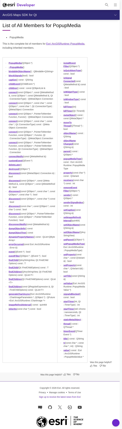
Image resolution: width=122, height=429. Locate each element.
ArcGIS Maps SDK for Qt (19, 15)
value (66, 350)
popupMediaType (72, 159)
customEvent (15, 160)
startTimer (68, 301)
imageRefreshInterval (20, 305)
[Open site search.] (106, 5)
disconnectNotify (17, 224)
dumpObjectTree (17, 232)
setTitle (67, 276)
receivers (68, 180)
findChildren (15, 272)
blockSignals (15, 75)
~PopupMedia (16, 67)
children (13, 88)
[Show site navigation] (115, 5)
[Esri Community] (40, 407)
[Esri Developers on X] (60, 407)
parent (66, 151)
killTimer (67, 107)
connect (13, 92)
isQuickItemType (72, 70)
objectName (69, 133)
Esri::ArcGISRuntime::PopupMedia (65, 43)
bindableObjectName (19, 71)
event (11, 252)
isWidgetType (70, 92)
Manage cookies (57, 392)
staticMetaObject (72, 319)
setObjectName (71, 225)
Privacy (42, 392)
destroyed (14, 169)
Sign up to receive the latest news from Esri (60, 397)
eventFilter (14, 256)
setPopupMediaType (73, 244)
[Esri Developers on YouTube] (79, 407)
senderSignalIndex (73, 202)
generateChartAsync (19, 294)
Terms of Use (74, 392)
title (65, 338)
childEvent (14, 84)
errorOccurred (16, 244)
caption (12, 80)
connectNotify (16, 156)
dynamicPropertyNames (21, 237)
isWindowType (70, 99)
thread (66, 324)
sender (67, 195)
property (67, 173)
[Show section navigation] (115, 15)
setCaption (69, 210)
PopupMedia (15, 63)
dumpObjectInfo (17, 228)
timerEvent (69, 331)
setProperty (69, 254)
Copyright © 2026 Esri (50, 388)
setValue (67, 283)
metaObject (69, 115)
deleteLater (14, 165)
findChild (13, 260)
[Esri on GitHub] (50, 407)
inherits (13, 309)
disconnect (14, 173)
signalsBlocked (71, 294)
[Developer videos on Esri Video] (70, 407)
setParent (68, 239)
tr (64, 343)
